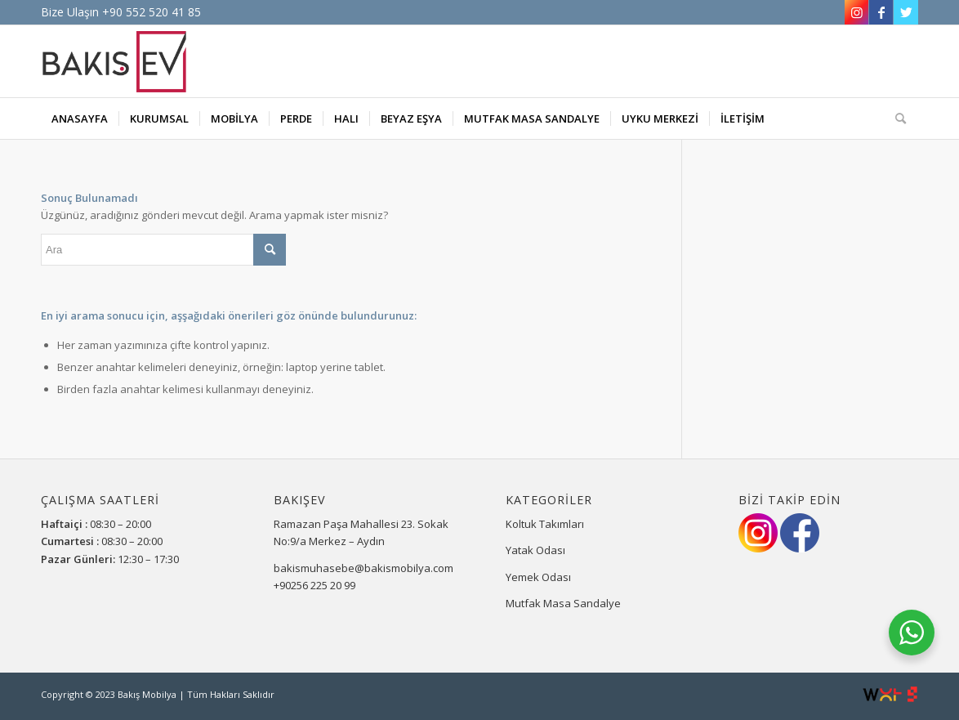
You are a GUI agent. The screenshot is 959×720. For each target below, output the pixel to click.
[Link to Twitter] (906, 12)
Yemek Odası (538, 577)
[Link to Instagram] (856, 12)
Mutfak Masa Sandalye (563, 603)
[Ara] (895, 118)
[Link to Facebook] (881, 12)
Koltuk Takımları (545, 524)
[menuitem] (79, 118)
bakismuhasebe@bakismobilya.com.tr (368, 568)
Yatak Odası (535, 550)
